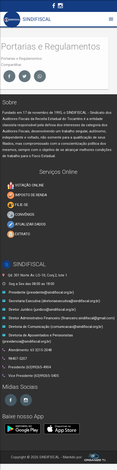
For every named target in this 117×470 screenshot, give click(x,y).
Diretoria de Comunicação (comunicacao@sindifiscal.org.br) (56, 327)
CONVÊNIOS (20, 214)
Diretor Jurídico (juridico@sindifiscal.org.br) (42, 309)
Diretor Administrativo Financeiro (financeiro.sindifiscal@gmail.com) (62, 318)
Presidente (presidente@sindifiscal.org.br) (41, 292)
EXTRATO (18, 234)
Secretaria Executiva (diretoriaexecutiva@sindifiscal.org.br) (54, 301)
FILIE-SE (17, 205)
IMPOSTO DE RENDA (27, 195)
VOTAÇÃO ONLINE (25, 185)
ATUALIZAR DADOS (26, 224)
